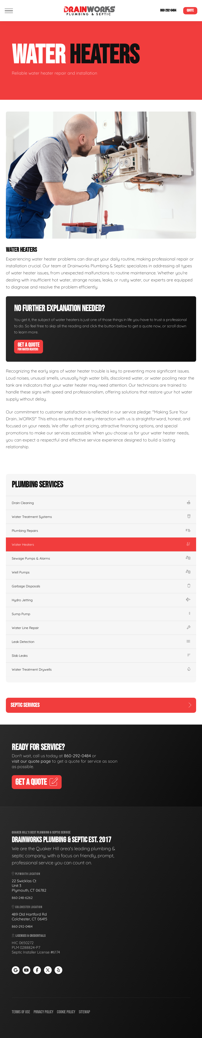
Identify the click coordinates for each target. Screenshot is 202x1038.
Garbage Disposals (101, 586)
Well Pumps (101, 572)
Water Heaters (101, 544)
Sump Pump (101, 614)
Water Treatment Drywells (101, 669)
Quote (190, 10)
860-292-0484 (168, 10)
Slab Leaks (101, 655)
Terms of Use (21, 1012)
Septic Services (101, 705)
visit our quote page (31, 761)
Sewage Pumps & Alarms (101, 558)
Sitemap (84, 1012)
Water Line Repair (101, 628)
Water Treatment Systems (101, 517)
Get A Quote (29, 346)
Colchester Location (27, 907)
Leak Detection (101, 642)
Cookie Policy (66, 1012)
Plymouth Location (26, 874)
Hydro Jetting (101, 600)
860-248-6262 (22, 897)
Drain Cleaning (101, 503)
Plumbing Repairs (101, 531)
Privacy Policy (43, 1012)
